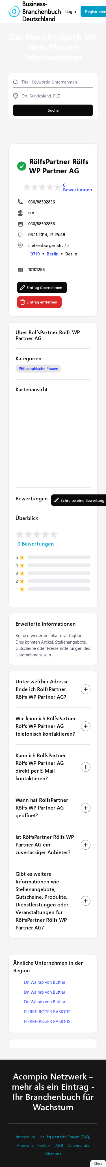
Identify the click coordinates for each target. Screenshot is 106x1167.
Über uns (53, 1154)
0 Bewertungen (77, 187)
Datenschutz (78, 1145)
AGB (59, 1145)
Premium (25, 1145)
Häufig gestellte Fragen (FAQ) (65, 1137)
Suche (53, 110)
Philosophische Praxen (38, 368)
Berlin (53, 254)
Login (70, 11)
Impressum (25, 1137)
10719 (34, 254)
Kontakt (44, 1145)
